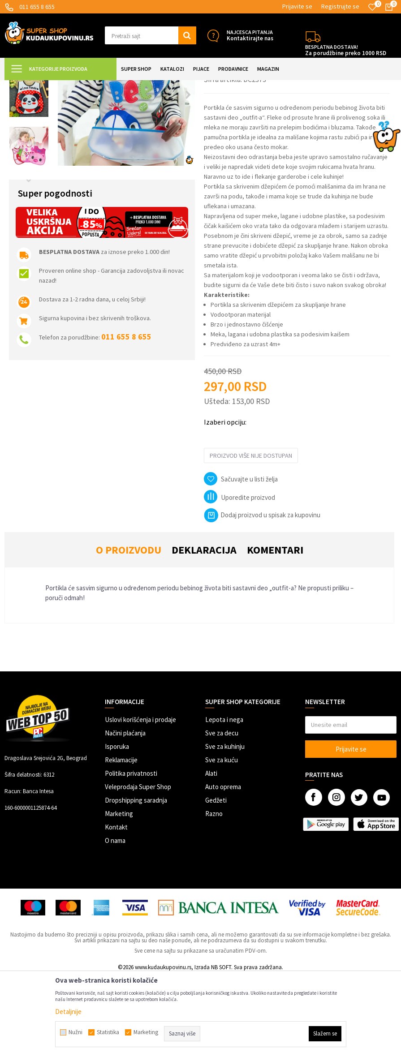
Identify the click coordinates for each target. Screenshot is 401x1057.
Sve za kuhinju (225, 826)
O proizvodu (128, 630)
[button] (150, 35)
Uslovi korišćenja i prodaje (140, 799)
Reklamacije (121, 840)
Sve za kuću (221, 840)
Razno (214, 893)
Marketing (119, 893)
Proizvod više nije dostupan (251, 536)
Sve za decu (221, 813)
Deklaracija (204, 630)
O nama (115, 920)
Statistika (108, 1032)
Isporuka (117, 826)
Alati (211, 853)
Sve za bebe (140, 86)
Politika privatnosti (131, 853)
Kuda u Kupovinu (25, 86)
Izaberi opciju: (225, 502)
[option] (29, 129)
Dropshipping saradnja (136, 880)
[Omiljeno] (372, 7)
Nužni (75, 1032)
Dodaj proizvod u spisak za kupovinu (262, 595)
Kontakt (116, 907)
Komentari (275, 630)
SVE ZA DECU (103, 86)
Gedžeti (216, 880)
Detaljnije (68, 1011)
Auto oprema (223, 867)
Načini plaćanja (125, 813)
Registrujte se (340, 6)
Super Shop (66, 86)
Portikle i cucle (178, 86)
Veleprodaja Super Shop (138, 867)
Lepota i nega (224, 799)
